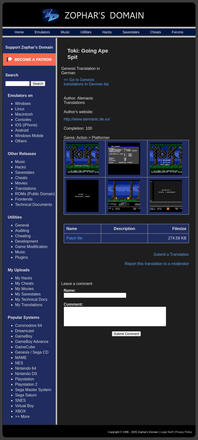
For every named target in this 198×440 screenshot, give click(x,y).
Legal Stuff (166, 432)
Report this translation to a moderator (157, 264)
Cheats (155, 32)
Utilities (86, 32)
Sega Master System (33, 390)
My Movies (24, 289)
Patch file (74, 238)
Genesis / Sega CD (31, 352)
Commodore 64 (28, 325)
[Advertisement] (147, 79)
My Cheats (24, 283)
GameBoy (23, 336)
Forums (177, 32)
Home (19, 32)
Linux (19, 109)
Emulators (42, 32)
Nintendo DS (26, 374)
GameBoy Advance (31, 341)
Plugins (21, 257)
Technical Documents (33, 204)
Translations (25, 188)
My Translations (28, 305)
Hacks (107, 32)
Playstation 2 (26, 384)
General (22, 225)
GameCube (25, 347)
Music (65, 32)
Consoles (23, 120)
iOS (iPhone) (26, 125)
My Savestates (28, 294)
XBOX (20, 411)
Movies (21, 183)
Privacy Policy (183, 432)
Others (21, 141)
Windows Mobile (29, 136)
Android (21, 130)
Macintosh (24, 114)
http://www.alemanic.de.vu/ (87, 119)
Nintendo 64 (25, 368)
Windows (23, 103)
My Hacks (23, 278)
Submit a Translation (171, 254)
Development (26, 241)
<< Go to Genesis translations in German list (86, 82)
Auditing (22, 231)
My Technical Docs (31, 299)
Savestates (131, 32)
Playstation (24, 379)
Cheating (23, 236)
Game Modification (31, 247)
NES (19, 363)
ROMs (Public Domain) (35, 194)
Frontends (24, 199)
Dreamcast (24, 331)
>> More (22, 416)
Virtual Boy (24, 406)
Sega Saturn (26, 395)
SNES (20, 400)
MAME (21, 358)
